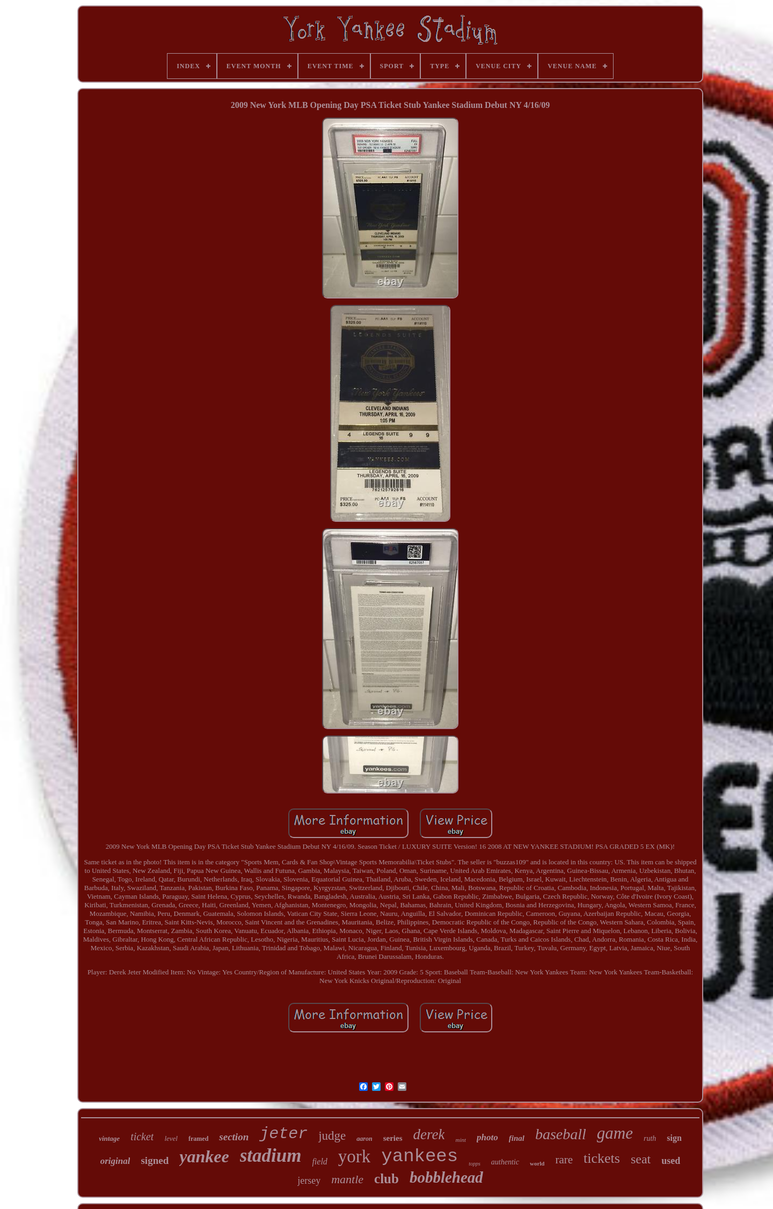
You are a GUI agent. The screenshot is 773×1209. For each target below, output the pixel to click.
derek (429, 1134)
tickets (602, 1158)
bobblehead (446, 1177)
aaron (364, 1138)
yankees (419, 1156)
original (115, 1161)
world (537, 1163)
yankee (204, 1156)
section (234, 1136)
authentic (505, 1162)
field (319, 1161)
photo (487, 1137)
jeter (283, 1134)
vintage (109, 1138)
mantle (347, 1179)
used (670, 1160)
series (393, 1138)
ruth (650, 1138)
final (516, 1138)
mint (460, 1140)
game (615, 1133)
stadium (271, 1155)
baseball (560, 1134)
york (354, 1156)
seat (641, 1159)
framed (198, 1138)
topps (474, 1164)
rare (564, 1159)
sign (674, 1137)
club (386, 1178)
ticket (142, 1136)
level (171, 1138)
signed (155, 1160)
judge (332, 1135)
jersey (308, 1180)
